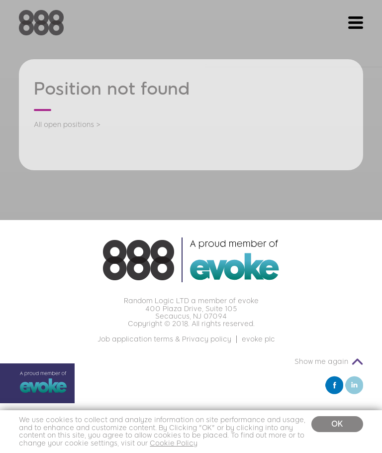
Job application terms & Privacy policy (164, 339)
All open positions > (67, 124)
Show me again (321, 361)
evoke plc (258, 339)
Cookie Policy (173, 443)
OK (337, 424)
